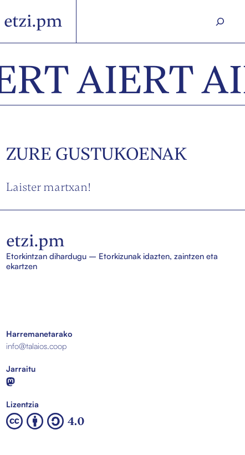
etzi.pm (33, 21)
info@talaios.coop (36, 346)
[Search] (220, 21)
